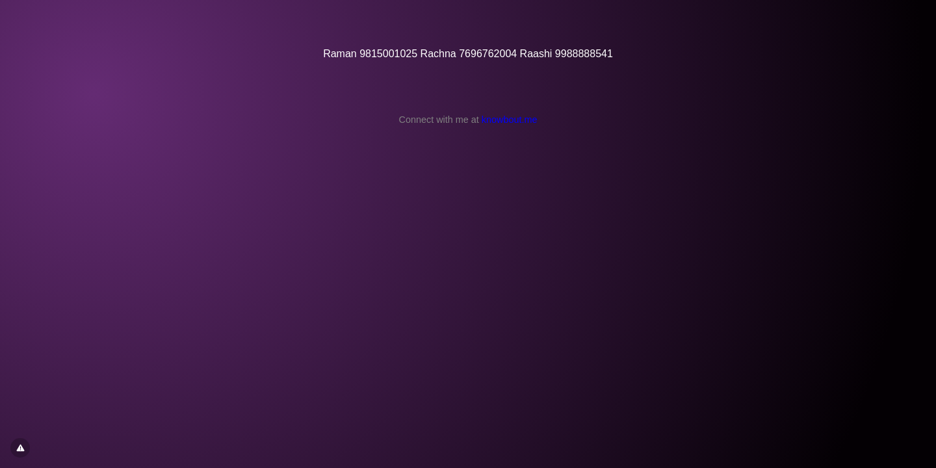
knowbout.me (510, 119)
